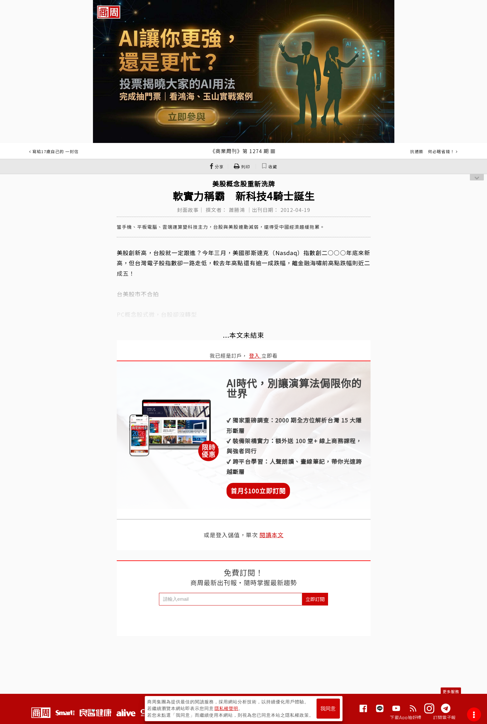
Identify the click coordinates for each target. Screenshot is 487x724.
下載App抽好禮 (405, 717)
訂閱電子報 (444, 717)
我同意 (328, 708)
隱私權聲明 (226, 708)
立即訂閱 (315, 599)
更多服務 (451, 691)
